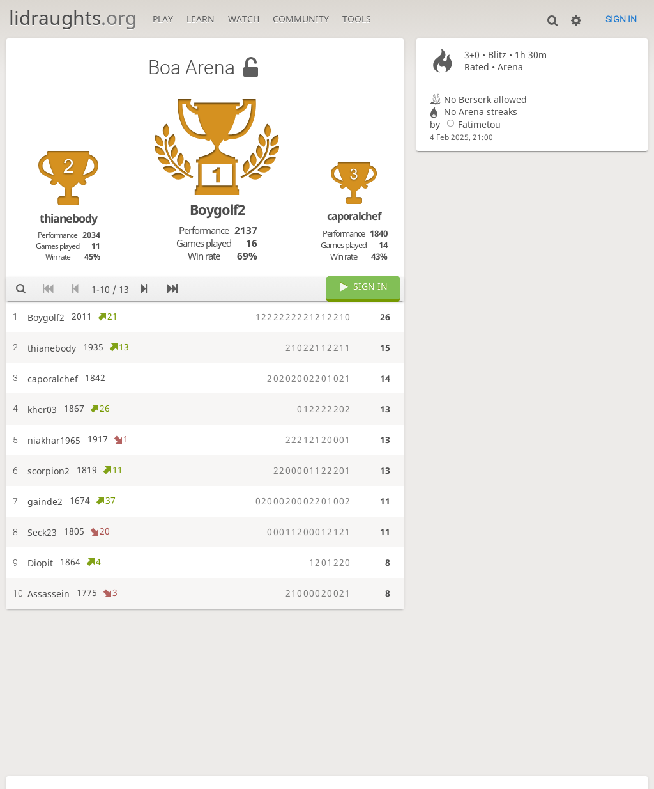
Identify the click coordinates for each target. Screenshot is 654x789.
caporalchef (354, 216)
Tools (356, 19)
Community (301, 19)
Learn (200, 19)
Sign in (621, 19)
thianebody (68, 218)
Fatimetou (472, 124)
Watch (243, 19)
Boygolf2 (217, 209)
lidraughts (73, 17)
